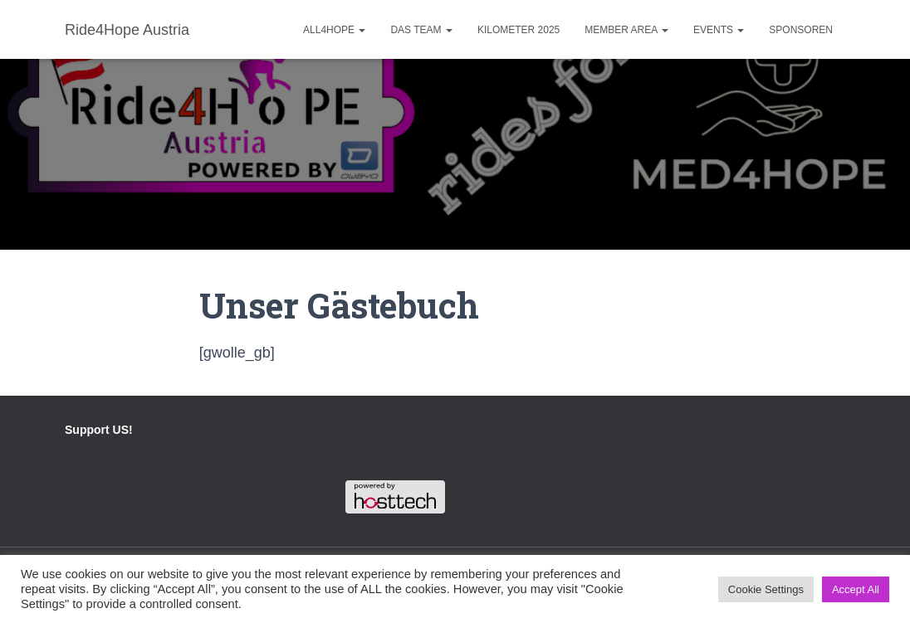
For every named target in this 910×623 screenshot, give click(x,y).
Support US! (99, 429)
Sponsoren (801, 30)
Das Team (421, 30)
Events (718, 30)
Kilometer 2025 (518, 30)
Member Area (626, 30)
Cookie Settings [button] (766, 589)
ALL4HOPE (334, 30)
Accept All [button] (855, 589)
